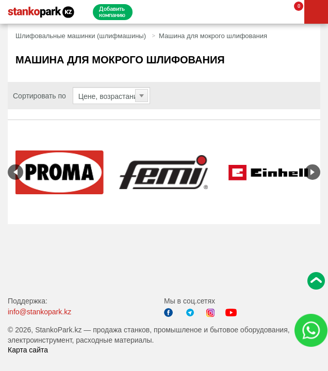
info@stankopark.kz (39, 312)
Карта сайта (28, 350)
